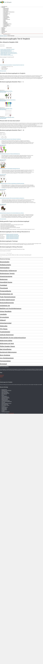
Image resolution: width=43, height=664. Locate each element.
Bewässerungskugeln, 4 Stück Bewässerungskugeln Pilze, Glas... (10, 168)
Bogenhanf (3, 364)
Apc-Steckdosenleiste (7, 358)
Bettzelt (3, 395)
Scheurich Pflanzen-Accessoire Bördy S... (6, 91)
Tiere (2, 33)
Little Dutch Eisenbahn (5, 396)
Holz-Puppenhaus (4, 391)
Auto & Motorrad (4, 6)
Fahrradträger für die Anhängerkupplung (13, 337)
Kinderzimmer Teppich (7, 273)
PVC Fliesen (3, 329)
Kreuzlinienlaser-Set (6, 294)
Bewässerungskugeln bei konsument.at (12, 236)
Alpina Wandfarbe (5, 311)
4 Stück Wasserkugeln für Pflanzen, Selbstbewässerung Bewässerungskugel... (12, 183)
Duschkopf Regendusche (5, 411)
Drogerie (3, 27)
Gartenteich (5, 15)
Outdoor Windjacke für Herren (6, 403)
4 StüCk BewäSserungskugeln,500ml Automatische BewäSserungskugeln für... (12, 198)
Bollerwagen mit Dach (7, 343)
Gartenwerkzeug (6, 16)
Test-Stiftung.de (11, 413)
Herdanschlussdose (5, 407)
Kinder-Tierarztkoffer (5, 392)
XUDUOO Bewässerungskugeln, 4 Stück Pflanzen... (8, 99)
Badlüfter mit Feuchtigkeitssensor (10, 308)
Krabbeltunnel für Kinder (6, 397)
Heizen (4, 20)
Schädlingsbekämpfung (7, 23)
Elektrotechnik (5, 9)
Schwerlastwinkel (5, 323)
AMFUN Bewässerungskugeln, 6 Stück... (6, 108)
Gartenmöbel (5, 14)
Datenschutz (2, 375)
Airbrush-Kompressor (7, 335)
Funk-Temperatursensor (7, 297)
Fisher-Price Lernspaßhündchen (7, 401)
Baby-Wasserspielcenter (5, 393)
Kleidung (3, 30)
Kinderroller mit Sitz (5, 398)
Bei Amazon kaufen (3, 70)
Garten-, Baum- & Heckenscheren (8, 11)
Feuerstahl (3, 402)
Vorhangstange (4, 409)
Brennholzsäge (4, 262)
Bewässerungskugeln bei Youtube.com (12, 238)
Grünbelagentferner (6, 19)
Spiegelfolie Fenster (6, 282)
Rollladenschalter (5, 265)
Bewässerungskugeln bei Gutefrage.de (12, 237)
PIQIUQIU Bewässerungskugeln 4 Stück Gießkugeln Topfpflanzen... (10, 139)
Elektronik (3, 28)
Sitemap (1, 376)
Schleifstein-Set (5, 305)
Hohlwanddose (4, 268)
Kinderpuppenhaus (5, 399)
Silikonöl (3, 320)
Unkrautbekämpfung (6, 25)
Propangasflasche (5, 291)
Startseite (1, 35)
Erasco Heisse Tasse (5, 404)
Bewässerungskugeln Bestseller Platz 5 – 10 (7, 51)
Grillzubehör (5, 18)
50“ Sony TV (3, 406)
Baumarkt (3, 7)
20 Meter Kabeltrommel (7, 300)
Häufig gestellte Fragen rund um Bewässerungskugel (8, 52)
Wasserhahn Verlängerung (8, 270)
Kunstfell (3, 410)
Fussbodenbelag (5, 332)
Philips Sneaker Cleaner (7, 346)
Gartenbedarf (5, 12)
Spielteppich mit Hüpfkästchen (6, 390)
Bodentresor (4, 279)
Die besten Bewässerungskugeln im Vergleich (7, 49)
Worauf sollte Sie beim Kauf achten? (5, 50)
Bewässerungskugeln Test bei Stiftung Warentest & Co (8, 53)
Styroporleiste (4, 317)
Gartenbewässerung (6, 13)
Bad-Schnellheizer (5, 349)
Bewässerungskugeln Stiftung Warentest (6, 55)
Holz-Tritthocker (4, 394)
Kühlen (4, 21)
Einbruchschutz (6, 8)
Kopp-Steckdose (5, 355)
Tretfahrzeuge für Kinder (6, 400)
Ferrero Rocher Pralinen (5, 405)
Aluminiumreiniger (6, 276)
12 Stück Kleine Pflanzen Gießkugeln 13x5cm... (7, 117)
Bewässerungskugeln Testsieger (5, 54)
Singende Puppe (4, 389)
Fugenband (3, 285)
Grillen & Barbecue (6, 17)
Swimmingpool (6, 24)
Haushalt (3, 29)
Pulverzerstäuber (5, 361)
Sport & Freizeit (4, 31)
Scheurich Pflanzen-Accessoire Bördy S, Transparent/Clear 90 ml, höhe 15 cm (12, 64)
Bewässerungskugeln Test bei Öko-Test (12, 235)
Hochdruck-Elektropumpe (8, 352)
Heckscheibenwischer (7, 303)
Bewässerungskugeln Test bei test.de (12, 234)
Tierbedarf (3, 32)
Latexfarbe (3, 314)
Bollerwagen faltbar (6, 340)
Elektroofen (3, 326)
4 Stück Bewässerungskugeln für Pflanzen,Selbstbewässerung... (10, 153)
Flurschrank (4, 288)
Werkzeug (5, 26)
